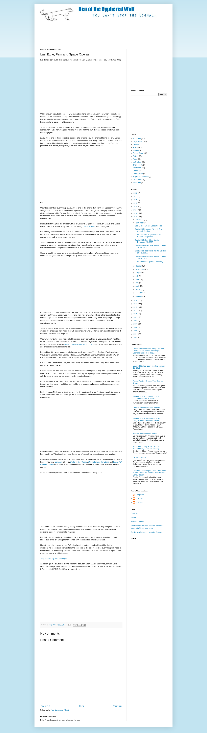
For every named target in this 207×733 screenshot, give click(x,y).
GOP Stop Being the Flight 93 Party (146, 407)
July (137, 276)
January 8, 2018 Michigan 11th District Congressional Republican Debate (147, 419)
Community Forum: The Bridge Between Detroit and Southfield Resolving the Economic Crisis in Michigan (148, 351)
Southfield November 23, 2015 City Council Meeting (148, 230)
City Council (137, 142)
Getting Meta (138, 174)
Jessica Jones (89, 226)
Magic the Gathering (140, 177)
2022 (136, 196)
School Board (138, 153)
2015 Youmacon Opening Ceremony (149, 262)
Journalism (137, 168)
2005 (136, 331)
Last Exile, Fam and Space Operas (148, 226)
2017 (136, 210)
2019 (136, 203)
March (138, 290)
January (139, 296)
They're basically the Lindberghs (53, 558)
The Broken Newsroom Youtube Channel (146, 532)
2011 (136, 311)
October (139, 266)
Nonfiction (137, 182)
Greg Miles (53, 625)
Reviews (136, 144)
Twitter (133, 517)
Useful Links (137, 180)
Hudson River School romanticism (78, 344)
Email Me (134, 513)
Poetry (135, 147)
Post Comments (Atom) (60, 710)
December (140, 220)
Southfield (137, 139)
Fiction (135, 156)
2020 (136, 200)
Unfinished (137, 162)
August (138, 273)
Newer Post (45, 706)
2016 (136, 213)
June (138, 279)
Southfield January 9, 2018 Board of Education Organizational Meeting (146, 448)
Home (81, 706)
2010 (136, 314)
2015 (136, 217)
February (139, 293)
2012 (136, 307)
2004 (136, 334)
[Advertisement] (92, 37)
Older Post (117, 706)
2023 (136, 193)
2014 (136, 300)
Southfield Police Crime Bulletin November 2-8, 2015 (147, 241)
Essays (136, 171)
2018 (136, 206)
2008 (136, 321)
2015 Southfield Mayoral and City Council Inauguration (148, 236)
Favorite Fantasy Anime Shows (145, 434)
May (137, 283)
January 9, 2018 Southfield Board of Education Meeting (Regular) (146, 397)
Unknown (139, 498)
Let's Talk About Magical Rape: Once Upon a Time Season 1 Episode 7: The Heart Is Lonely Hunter (149, 473)
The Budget (137, 165)
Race (135, 159)
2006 (136, 327)
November (140, 223)
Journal (136, 150)
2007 (136, 324)
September (140, 269)
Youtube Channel (137, 522)
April (137, 286)
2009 (136, 317)
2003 (136, 337)
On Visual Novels (139, 458)
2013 (136, 304)
